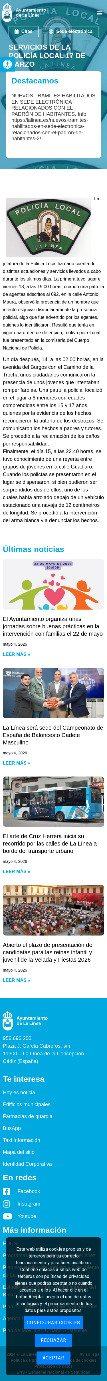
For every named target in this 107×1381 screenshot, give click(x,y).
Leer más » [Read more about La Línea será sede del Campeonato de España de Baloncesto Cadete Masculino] (16, 763)
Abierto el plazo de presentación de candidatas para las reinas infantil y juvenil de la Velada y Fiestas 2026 (47, 952)
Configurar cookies (53, 1322)
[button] (7, 64)
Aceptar (53, 1358)
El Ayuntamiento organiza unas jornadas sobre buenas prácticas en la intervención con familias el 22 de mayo (53, 626)
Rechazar (53, 1340)
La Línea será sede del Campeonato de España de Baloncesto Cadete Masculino (53, 735)
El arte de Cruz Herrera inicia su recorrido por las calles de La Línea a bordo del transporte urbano (50, 843)
